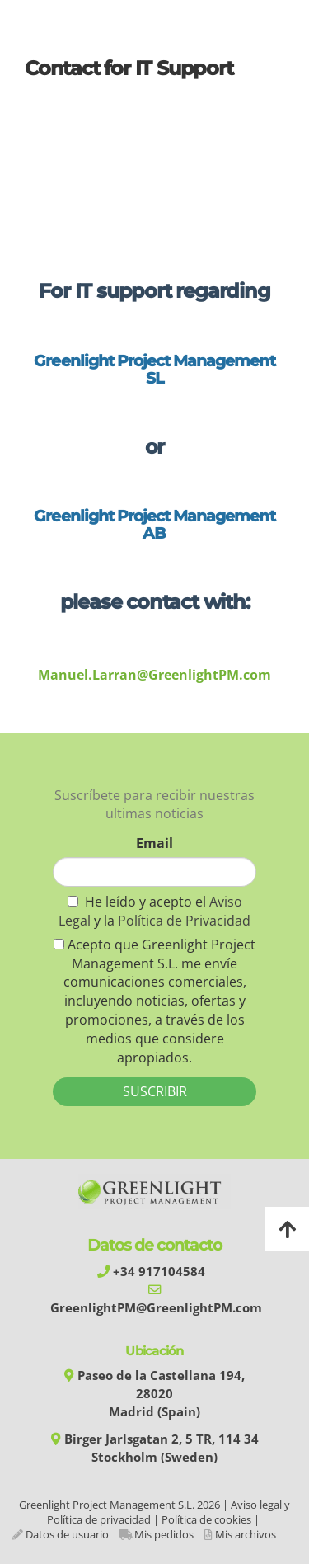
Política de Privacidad (184, 921)
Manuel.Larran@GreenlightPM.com (154, 675)
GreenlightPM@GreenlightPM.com (156, 1308)
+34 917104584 (159, 1271)
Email (154, 843)
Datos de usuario (67, 1534)
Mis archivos (245, 1534)
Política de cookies (206, 1519)
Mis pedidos (164, 1534)
